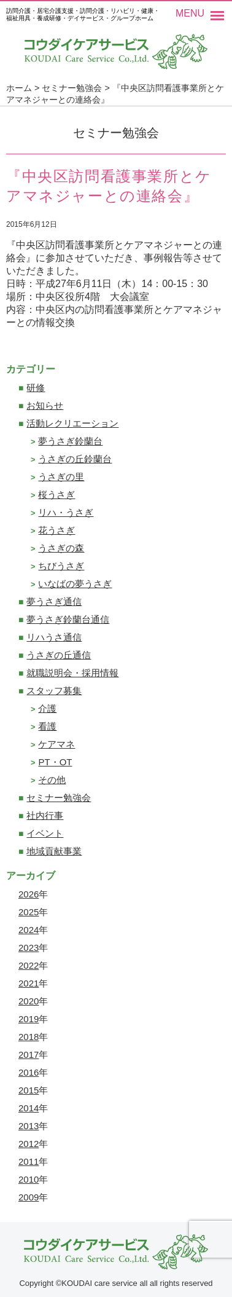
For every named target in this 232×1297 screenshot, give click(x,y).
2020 (28, 1001)
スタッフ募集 (54, 690)
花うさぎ (56, 530)
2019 (28, 1019)
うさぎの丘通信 (58, 655)
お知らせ (44, 405)
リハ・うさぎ (65, 512)
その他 (52, 780)
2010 (28, 1179)
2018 (28, 1036)
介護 (47, 708)
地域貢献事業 (54, 851)
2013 (28, 1126)
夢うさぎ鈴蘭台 (70, 441)
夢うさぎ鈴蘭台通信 (67, 619)
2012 (28, 1143)
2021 (28, 983)
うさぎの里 (61, 476)
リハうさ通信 (54, 637)
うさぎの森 (61, 548)
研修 (35, 387)
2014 (28, 1108)
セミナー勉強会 (58, 797)
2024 (28, 929)
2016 (28, 1072)
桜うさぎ (56, 494)
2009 (28, 1197)
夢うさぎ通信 (54, 601)
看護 (47, 726)
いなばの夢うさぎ (75, 583)
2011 (28, 1161)
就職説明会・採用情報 (72, 673)
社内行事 (44, 815)
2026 (28, 894)
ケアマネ (56, 744)
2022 (28, 965)
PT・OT (55, 762)
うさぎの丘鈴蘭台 (75, 459)
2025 (28, 912)
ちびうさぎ (61, 566)
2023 (28, 947)
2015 (28, 1090)
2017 (28, 1054)
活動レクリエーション (72, 423)
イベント (44, 833)
